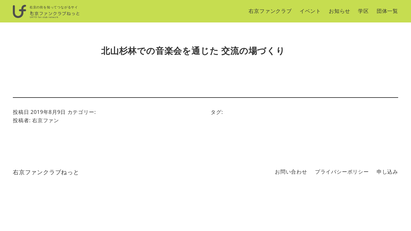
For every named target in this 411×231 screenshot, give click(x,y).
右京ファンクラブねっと (46, 172)
